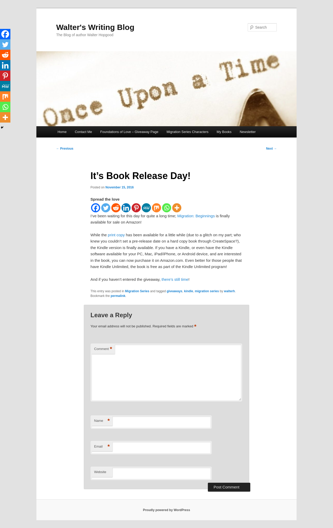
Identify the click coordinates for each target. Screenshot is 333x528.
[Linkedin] (126, 207)
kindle (188, 291)
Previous (64, 148)
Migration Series (137, 291)
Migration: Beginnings (196, 216)
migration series (207, 291)
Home (62, 132)
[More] (176, 207)
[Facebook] (95, 207)
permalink (118, 296)
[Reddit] (115, 207)
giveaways (174, 291)
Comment (103, 349)
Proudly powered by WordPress (166, 510)
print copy (116, 235)
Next (271, 148)
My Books (224, 132)
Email (102, 446)
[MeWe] (146, 207)
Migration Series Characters (187, 132)
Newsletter (247, 132)
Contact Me (83, 132)
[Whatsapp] (166, 207)
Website (100, 472)
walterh (229, 291)
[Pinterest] (136, 207)
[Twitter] (105, 207)
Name (102, 421)
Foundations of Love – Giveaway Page (129, 132)
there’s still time (175, 279)
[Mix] (156, 207)
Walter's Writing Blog (95, 27)
